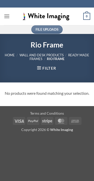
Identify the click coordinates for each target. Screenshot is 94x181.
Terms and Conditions (47, 113)
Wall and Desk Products (42, 55)
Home (10, 55)
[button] (7, 16)
